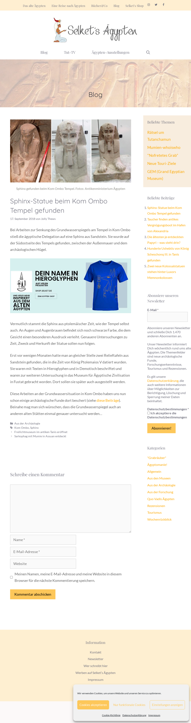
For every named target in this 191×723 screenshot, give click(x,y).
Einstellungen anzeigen (167, 705)
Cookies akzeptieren (93, 705)
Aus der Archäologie (27, 423)
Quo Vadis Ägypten (160, 499)
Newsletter (95, 659)
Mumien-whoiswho (163, 147)
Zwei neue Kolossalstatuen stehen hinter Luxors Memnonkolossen (166, 272)
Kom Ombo (21, 427)
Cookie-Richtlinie (111, 715)
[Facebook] (163, 5)
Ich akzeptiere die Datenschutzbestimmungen (167, 415)
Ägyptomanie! (157, 464)
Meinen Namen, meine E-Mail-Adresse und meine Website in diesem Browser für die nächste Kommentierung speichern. (68, 577)
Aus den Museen (159, 478)
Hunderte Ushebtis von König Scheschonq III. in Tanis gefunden (168, 254)
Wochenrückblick (159, 519)
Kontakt (95, 652)
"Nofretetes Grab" (162, 155)
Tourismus (154, 512)
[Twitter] (156, 5)
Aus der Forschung (160, 492)
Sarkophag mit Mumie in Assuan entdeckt (40, 436)
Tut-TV (69, 52)
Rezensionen (156, 506)
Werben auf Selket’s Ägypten (95, 673)
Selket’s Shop (134, 6)
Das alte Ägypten (34, 6)
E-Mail (152, 310)
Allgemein (154, 471)
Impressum (154, 715)
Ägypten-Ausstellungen (110, 52)
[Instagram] (148, 5)
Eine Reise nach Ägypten (68, 6)
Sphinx (34, 427)
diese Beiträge (108, 400)
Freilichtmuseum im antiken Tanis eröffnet (40, 432)
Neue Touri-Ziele (161, 163)
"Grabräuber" (156, 458)
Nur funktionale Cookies (129, 705)
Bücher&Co (99, 6)
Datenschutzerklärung (134, 715)
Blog (116, 6)
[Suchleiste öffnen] (148, 52)
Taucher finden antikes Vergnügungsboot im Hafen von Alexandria (166, 225)
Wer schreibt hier (96, 666)
